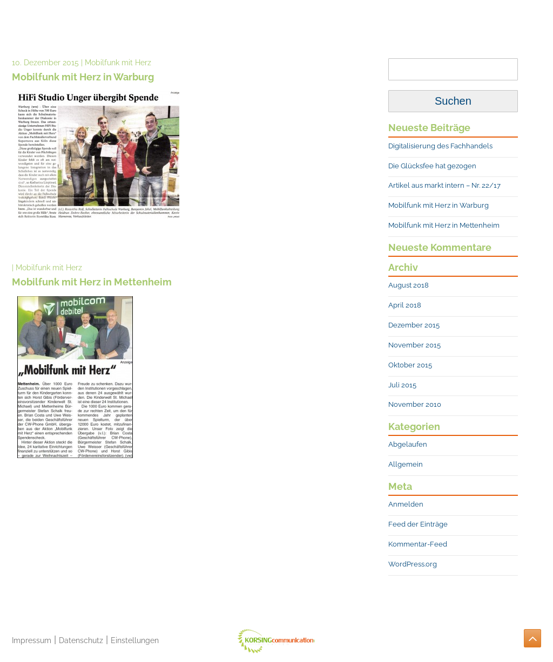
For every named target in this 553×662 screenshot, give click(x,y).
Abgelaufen (407, 444)
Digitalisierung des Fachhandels (440, 146)
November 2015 (414, 345)
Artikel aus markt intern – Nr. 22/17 (444, 185)
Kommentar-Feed (417, 544)
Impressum (31, 640)
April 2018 (404, 305)
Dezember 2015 (414, 325)
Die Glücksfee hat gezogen (432, 166)
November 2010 (414, 404)
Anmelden (405, 504)
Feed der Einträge (418, 524)
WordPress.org (412, 564)
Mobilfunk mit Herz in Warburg (438, 205)
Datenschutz (81, 640)
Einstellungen (135, 640)
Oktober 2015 (410, 365)
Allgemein (405, 464)
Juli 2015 (402, 385)
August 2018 (408, 285)
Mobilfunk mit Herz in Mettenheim (444, 225)
